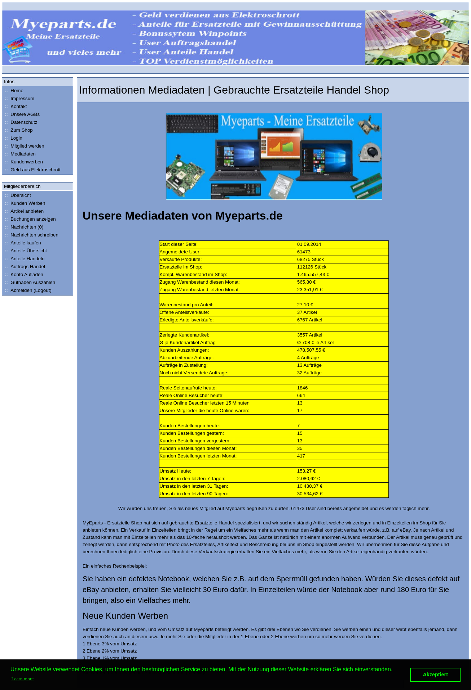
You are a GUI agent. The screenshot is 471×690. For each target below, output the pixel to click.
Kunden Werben (24, 203)
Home (13, 90)
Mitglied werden (23, 146)
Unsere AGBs (21, 114)
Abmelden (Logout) (27, 290)
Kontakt (15, 106)
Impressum (18, 98)
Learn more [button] (22, 678)
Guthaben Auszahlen (29, 282)
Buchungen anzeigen (29, 219)
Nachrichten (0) (23, 227)
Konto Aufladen (23, 274)
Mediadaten (19, 154)
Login (12, 138)
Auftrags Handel (24, 266)
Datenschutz (20, 122)
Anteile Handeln (23, 258)
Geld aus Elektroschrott (32, 169)
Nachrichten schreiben (30, 235)
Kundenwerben (23, 161)
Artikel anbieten (23, 211)
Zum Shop (18, 130)
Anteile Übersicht (25, 250)
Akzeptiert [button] (435, 674)
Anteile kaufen (22, 242)
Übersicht (17, 195)
